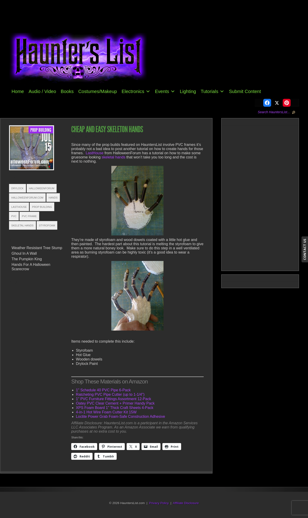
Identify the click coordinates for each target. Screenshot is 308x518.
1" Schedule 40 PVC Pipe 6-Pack (103, 390)
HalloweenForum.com (27, 197)
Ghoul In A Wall (24, 253)
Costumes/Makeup (97, 91)
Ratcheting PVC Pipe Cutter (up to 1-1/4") (110, 394)
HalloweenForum (41, 188)
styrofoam (47, 225)
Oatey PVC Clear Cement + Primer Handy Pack (115, 403)
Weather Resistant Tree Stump (37, 248)
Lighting (188, 91)
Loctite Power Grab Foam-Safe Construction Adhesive (120, 416)
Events (165, 91)
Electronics (136, 91)
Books (67, 91)
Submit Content (245, 91)
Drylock (17, 188)
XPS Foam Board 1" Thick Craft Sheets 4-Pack (114, 408)
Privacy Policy (159, 503)
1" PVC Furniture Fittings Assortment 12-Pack (113, 399)
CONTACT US (304, 249)
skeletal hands (113, 157)
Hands (53, 197)
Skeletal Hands (22, 225)
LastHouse (19, 207)
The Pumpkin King (27, 259)
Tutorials (212, 91)
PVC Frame (29, 216)
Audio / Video (42, 91)
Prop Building (40, 130)
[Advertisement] (262, 197)
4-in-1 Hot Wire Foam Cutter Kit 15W (106, 412)
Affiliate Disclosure (186, 503)
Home (18, 91)
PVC (14, 216)
